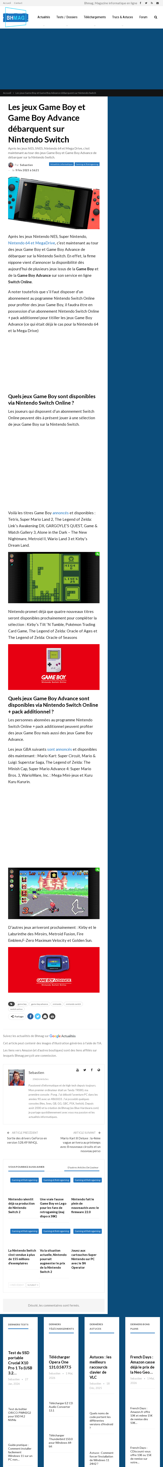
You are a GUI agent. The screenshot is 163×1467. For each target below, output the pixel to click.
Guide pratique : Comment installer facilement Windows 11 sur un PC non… (20, 1452)
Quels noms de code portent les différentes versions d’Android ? (101, 1420)
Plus (144, 17)
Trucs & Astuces (124, 17)
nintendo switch (73, 1004)
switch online (16, 1009)
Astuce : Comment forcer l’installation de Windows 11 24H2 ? (102, 1458)
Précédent (17, 1285)
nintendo (57, 1004)
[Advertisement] (81, 59)
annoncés (61, 512)
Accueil (7, 3)
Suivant (32, 1285)
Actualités (44, 17)
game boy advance (39, 1004)
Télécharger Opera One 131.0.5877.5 (60, 1362)
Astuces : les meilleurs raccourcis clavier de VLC (101, 1367)
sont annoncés (59, 749)
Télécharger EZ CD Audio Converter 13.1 (61, 1406)
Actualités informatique (61, 164)
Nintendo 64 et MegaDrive (31, 243)
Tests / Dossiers (67, 17)
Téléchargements (96, 17)
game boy (22, 1004)
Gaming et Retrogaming (87, 164)
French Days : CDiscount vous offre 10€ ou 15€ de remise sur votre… (140, 1455)
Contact (18, 3)
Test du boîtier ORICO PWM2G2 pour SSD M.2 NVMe (19, 1414)
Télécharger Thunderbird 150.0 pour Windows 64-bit (61, 1441)
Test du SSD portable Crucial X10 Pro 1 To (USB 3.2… (20, 1362)
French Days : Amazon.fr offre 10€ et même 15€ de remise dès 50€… (141, 1415)
